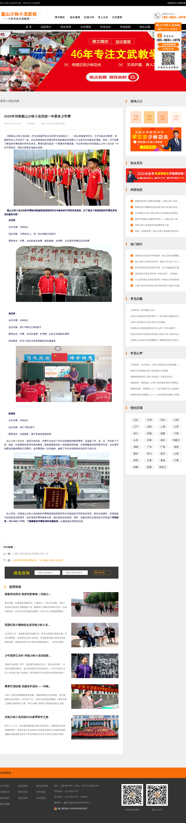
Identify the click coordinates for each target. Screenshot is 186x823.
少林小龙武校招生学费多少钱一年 (31, 553)
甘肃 (149, 460)
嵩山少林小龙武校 (15, 441)
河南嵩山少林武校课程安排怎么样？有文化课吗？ (153, 328)
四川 (149, 453)
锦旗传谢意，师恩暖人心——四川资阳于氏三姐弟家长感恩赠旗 (155, 388)
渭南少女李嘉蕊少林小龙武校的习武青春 (149, 370)
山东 (135, 440)
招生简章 (66, 26)
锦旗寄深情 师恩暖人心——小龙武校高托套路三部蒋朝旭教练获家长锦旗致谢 (155, 394)
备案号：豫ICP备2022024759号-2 (72, 802)
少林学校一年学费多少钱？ (143, 310)
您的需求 (23, 786)
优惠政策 (176, 117)
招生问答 (14, 100)
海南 (176, 447)
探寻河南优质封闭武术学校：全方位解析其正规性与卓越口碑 (158, 267)
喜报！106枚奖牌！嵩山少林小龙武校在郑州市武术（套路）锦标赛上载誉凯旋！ (158, 231)
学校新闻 (125, 26)
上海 (162, 426)
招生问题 (145, 26)
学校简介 (5, 792)
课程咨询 (149, 117)
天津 (149, 420)
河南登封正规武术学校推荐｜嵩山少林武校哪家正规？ (158, 255)
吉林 (149, 426)
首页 (3, 100)
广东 (149, 447)
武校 (22, 210)
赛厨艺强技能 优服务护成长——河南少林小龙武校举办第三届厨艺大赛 (47, 686)
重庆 (135, 453)
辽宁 (135, 426)
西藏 (135, 467)
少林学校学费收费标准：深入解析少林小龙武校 (38, 560)
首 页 (29, 26)
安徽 (149, 433)
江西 (176, 433)
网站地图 (5, 804)
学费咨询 (136, 117)
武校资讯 (171, 3)
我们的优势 (42, 786)
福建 (162, 433)
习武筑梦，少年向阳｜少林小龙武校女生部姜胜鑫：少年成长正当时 (155, 364)
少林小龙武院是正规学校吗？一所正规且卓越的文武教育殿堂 (155, 316)
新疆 (149, 467)
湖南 (135, 447)
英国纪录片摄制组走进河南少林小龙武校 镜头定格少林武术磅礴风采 (45, 624)
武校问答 (181, 3)
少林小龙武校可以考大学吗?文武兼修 (147, 322)
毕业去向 (105, 26)
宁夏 (176, 460)
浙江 (135, 433)
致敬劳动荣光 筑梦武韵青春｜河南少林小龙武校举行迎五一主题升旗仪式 (48, 594)
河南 (149, 440)
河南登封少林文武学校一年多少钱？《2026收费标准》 (158, 273)
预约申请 (99, 572)
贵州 (162, 453)
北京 (135, 420)
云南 (176, 453)
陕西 (135, 460)
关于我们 (5, 786)
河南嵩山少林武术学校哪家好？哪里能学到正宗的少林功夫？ (155, 340)
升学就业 (41, 792)
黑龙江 (162, 467)
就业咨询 (163, 117)
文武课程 (85, 26)
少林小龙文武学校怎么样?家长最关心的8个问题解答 (158, 285)
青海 (162, 460)
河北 (162, 420)
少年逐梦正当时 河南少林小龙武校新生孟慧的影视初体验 (39, 655)
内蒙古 (176, 440)
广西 (162, 447)
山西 (176, 420)
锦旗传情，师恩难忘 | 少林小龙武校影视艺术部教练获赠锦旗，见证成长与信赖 (155, 382)
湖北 (162, 440)
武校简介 (46, 26)
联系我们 (5, 798)
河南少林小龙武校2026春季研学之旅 (26, 717)
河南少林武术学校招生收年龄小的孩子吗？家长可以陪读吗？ (155, 334)
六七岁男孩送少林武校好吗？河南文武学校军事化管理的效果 (158, 279)
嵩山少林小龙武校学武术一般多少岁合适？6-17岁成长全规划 (158, 261)
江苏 (176, 426)
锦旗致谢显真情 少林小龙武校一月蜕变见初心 (151, 376)
